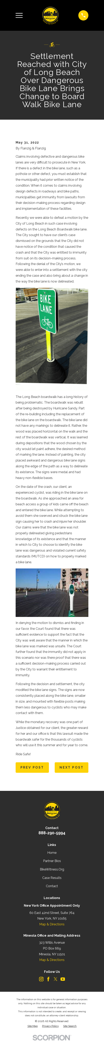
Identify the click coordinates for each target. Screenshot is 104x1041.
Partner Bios (52, 861)
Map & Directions (52, 924)
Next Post (72, 767)
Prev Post (32, 767)
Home (52, 853)
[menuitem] (32, 1026)
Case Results (52, 878)
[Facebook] (48, 979)
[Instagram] (41, 979)
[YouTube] (63, 979)
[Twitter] (55, 979)
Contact (52, 886)
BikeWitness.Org (52, 869)
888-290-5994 (51, 832)
